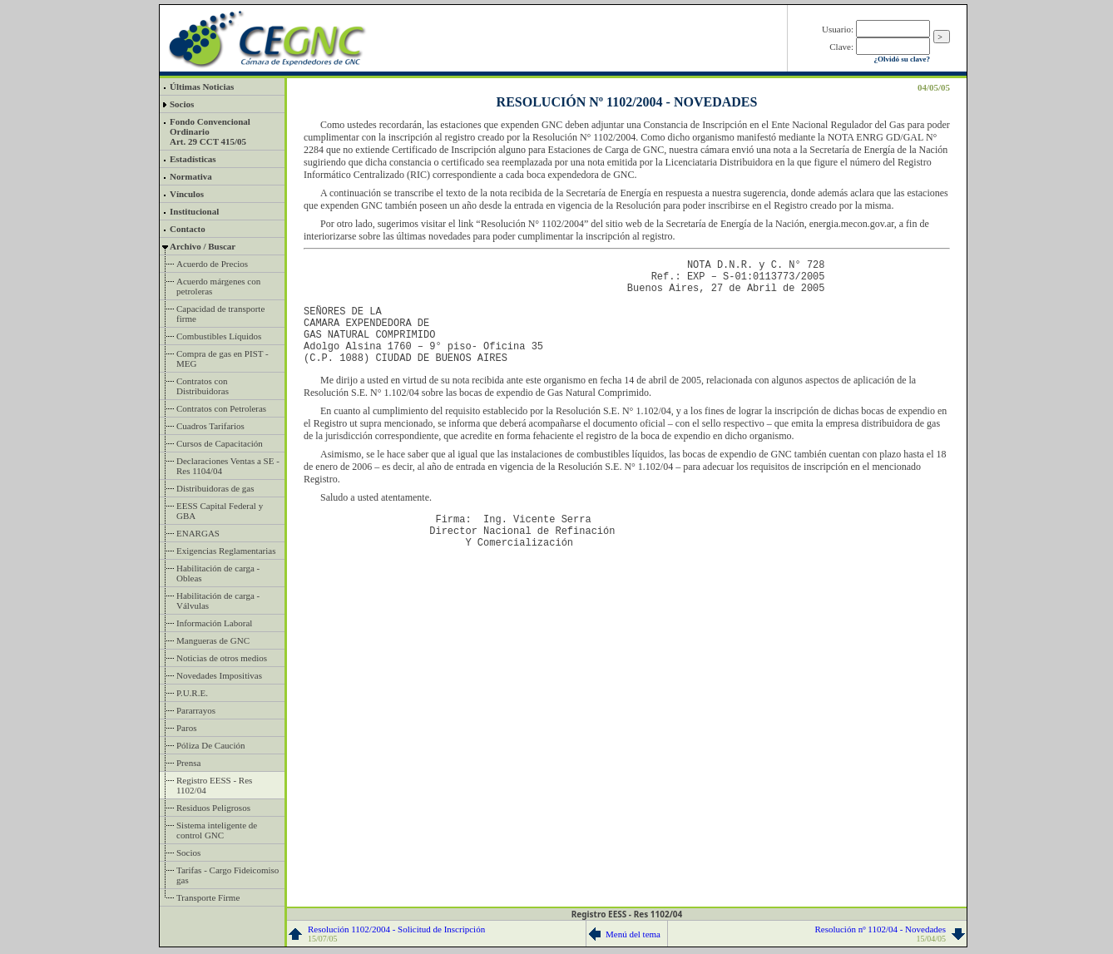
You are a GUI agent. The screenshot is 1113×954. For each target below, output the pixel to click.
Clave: (841, 47)
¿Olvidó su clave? (901, 59)
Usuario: (837, 29)
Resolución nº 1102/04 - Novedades (880, 933)
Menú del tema (633, 934)
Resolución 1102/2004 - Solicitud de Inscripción (396, 933)
